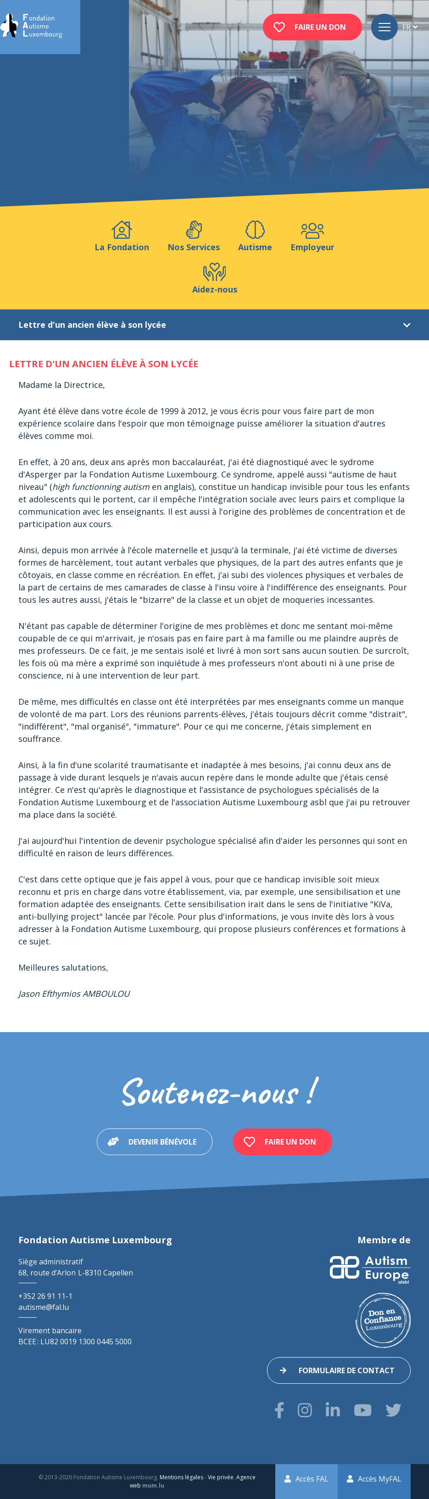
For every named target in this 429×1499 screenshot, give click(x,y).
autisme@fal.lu (43, 1307)
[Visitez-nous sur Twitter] (393, 1410)
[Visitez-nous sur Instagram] (305, 1410)
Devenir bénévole (162, 1142)
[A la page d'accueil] (31, 27)
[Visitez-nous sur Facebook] (279, 1410)
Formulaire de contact (347, 1370)
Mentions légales (181, 1477)
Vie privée (221, 1477)
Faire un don (320, 27)
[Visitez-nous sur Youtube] (363, 1410)
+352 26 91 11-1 (45, 1296)
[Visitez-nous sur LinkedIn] (333, 1410)
